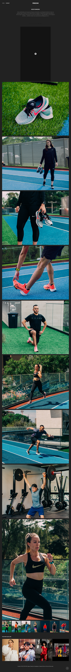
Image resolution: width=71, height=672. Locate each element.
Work (3, 3)
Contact (7, 3)
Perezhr (35, 3)
